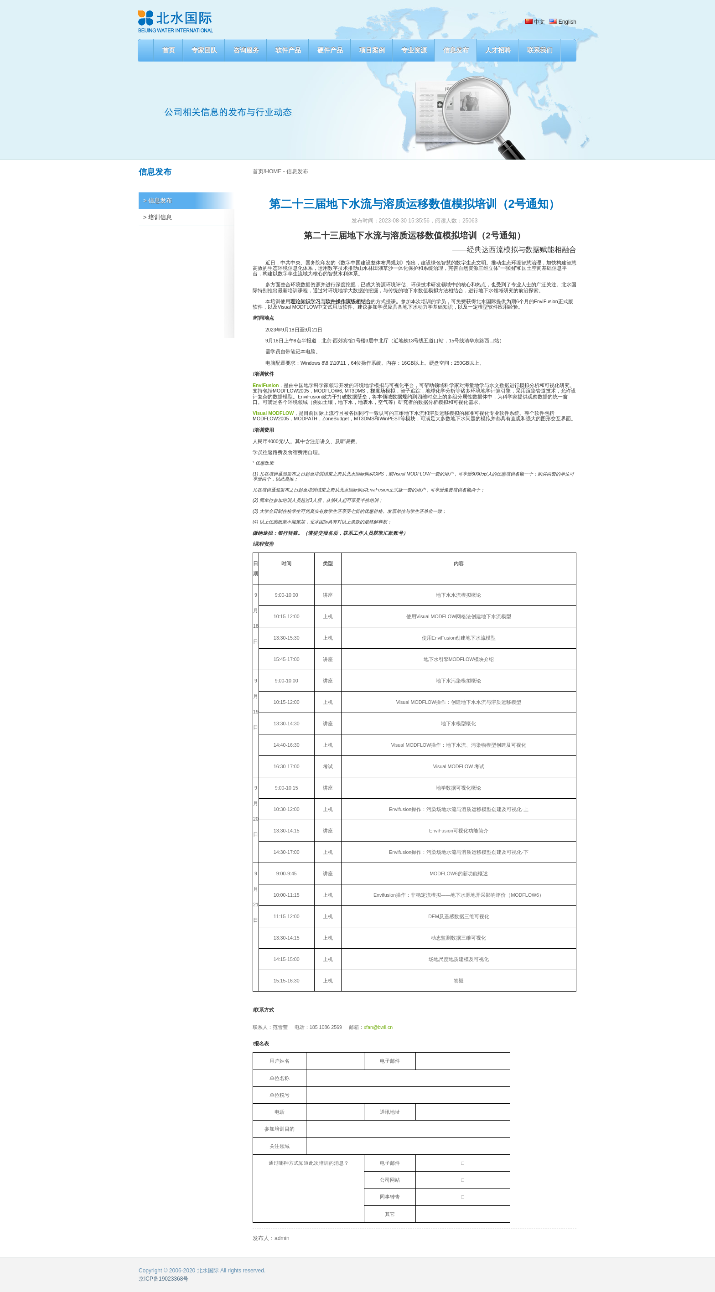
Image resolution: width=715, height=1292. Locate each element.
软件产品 (288, 50)
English (562, 22)
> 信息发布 (157, 200)
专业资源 (414, 50)
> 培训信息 (157, 217)
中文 (535, 22)
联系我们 (540, 50)
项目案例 (372, 50)
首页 (168, 50)
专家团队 (204, 50)
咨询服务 (246, 50)
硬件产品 (330, 50)
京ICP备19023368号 (163, 1279)
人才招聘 (498, 50)
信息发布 (456, 50)
